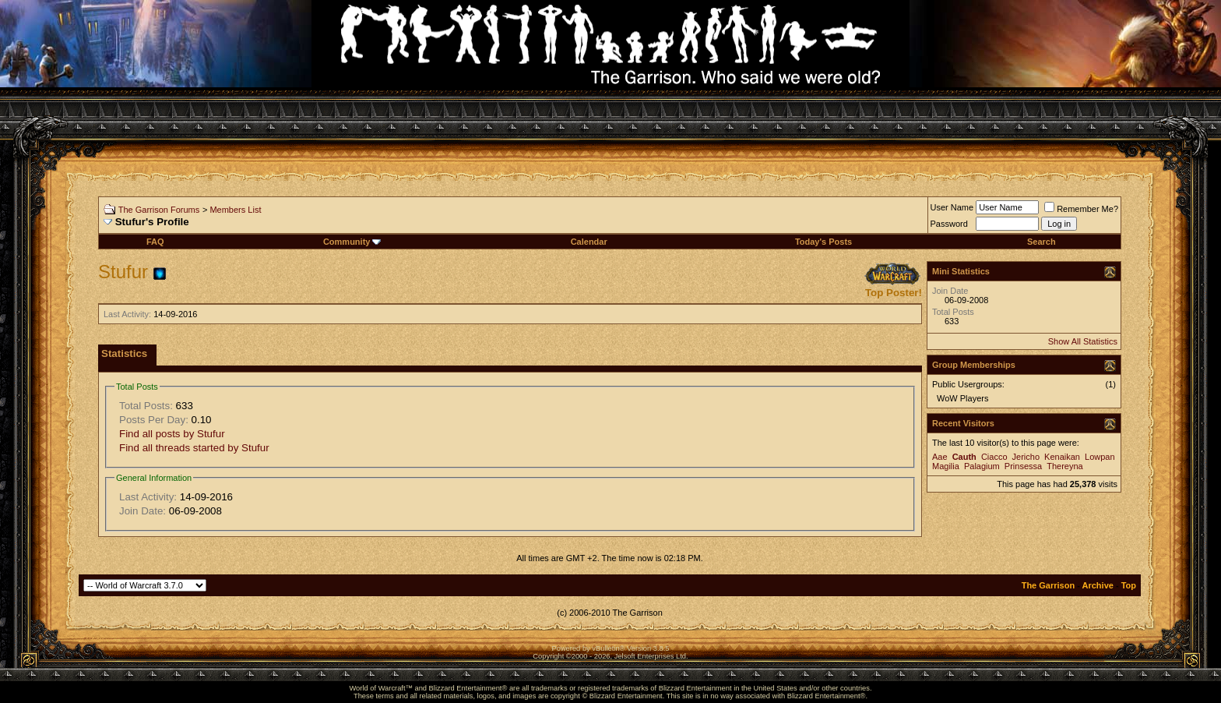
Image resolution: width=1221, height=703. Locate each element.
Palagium (982, 466)
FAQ (155, 241)
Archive (1098, 585)
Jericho (1026, 456)
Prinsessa (1023, 466)
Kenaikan (1062, 456)
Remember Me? (1081, 209)
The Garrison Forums (159, 209)
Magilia (945, 466)
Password (949, 223)
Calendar (589, 241)
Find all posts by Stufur (172, 434)
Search (1041, 241)
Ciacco (994, 456)
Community (352, 241)
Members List (235, 209)
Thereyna (1064, 466)
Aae (940, 456)
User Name (952, 207)
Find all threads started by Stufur (194, 448)
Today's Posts (823, 241)
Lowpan (1100, 456)
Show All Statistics (1082, 341)
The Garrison (1048, 585)
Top (1128, 585)
